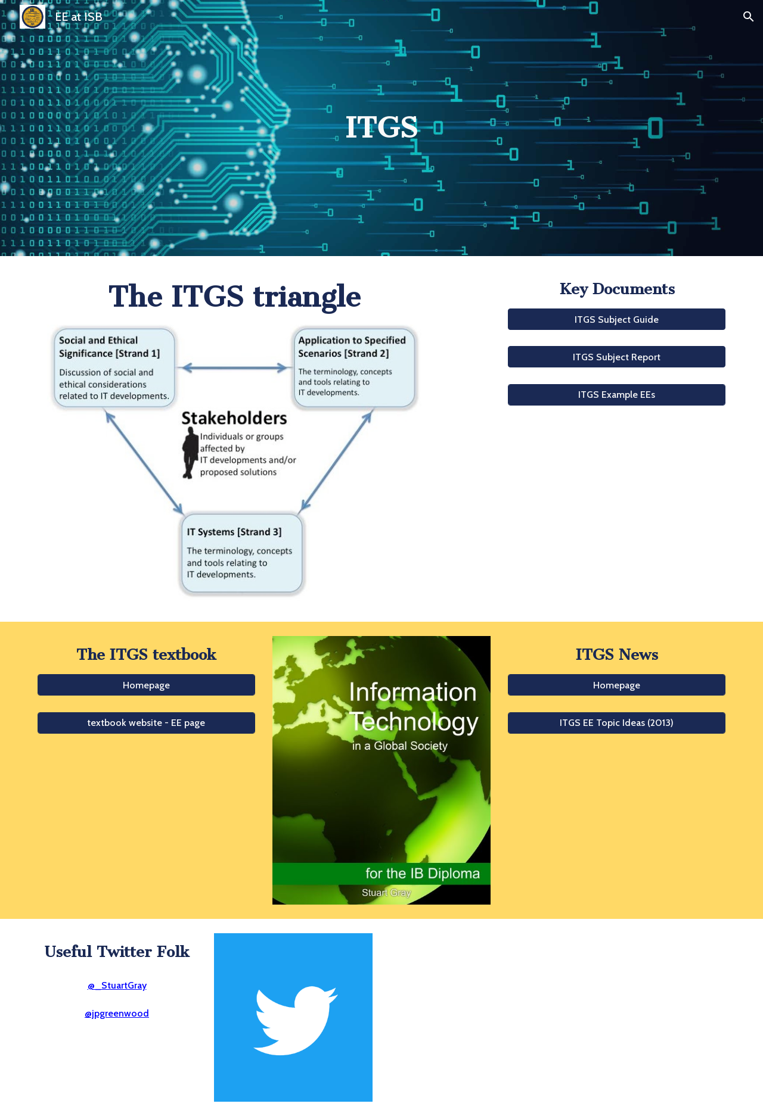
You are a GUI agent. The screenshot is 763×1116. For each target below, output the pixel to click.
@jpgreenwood (117, 1013)
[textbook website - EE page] (146, 722)
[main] (381, 128)
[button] (748, 16)
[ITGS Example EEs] (616, 394)
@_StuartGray (117, 985)
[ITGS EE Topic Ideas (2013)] (616, 722)
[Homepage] (146, 685)
